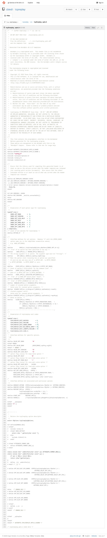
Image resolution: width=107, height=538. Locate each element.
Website (94, 536)
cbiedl (9, 9)
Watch (69, 9)
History (87, 27)
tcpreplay (20, 9)
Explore (30, 3)
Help (38, 3)
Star (83, 9)
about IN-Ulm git (75, 536)
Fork (96, 9)
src (31, 22)
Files (7, 15)
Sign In (100, 3)
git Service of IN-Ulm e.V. (16, 3)
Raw (93, 27)
